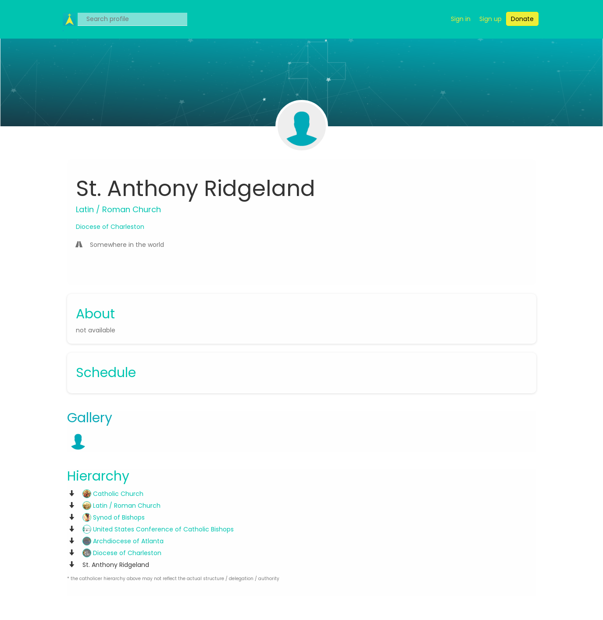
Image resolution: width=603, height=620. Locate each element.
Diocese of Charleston (110, 226)
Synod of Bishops (113, 517)
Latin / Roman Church (121, 505)
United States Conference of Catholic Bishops (158, 529)
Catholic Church (112, 493)
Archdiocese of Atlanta (123, 541)
